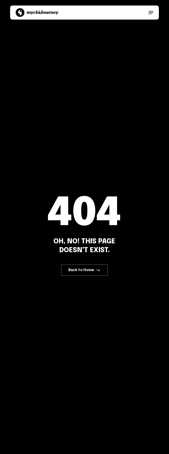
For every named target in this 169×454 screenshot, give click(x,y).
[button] (151, 12)
